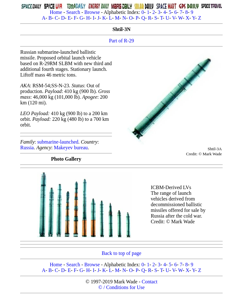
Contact (150, 281)
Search (73, 12)
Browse (92, 12)
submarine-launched (57, 142)
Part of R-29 (121, 40)
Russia (27, 147)
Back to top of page (121, 253)
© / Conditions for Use (121, 287)
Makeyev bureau (71, 147)
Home (56, 12)
